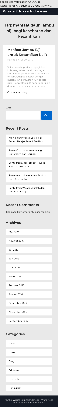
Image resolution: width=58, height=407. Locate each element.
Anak (12, 343)
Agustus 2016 (16, 240)
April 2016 (14, 267)
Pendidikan (15, 387)
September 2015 (18, 321)
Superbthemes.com (34, 402)
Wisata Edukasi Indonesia (25, 11)
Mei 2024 (14, 232)
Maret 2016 (15, 276)
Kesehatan (15, 379)
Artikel (12, 352)
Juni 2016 (14, 258)
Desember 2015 (18, 303)
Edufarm (14, 370)
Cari (8, 107)
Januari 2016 (16, 294)
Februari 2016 (16, 285)
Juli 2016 (13, 249)
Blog (11, 361)
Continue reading (17, 92)
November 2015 (18, 312)
